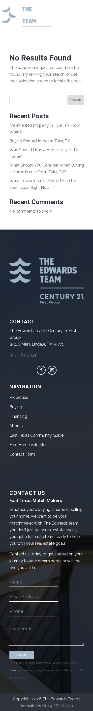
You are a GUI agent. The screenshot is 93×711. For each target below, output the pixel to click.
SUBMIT (22, 655)
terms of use (18, 670)
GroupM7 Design (57, 705)
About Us (18, 425)
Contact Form (22, 454)
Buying (15, 407)
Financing (18, 416)
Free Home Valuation (28, 444)
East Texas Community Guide (36, 435)
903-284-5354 (22, 355)
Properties (18, 397)
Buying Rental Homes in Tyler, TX (39, 141)
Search (75, 100)
